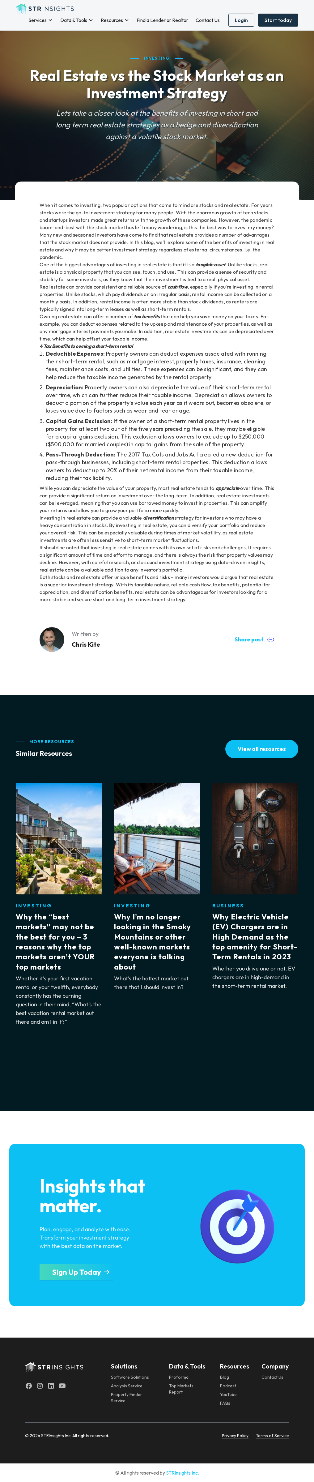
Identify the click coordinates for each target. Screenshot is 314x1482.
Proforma (179, 1377)
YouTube (228, 1394)
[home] (45, 9)
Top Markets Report (181, 1389)
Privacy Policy (235, 1435)
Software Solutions (130, 1377)
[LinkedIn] (51, 1386)
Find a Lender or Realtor (162, 20)
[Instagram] (40, 1386)
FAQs (225, 1403)
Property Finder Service (126, 1397)
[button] (41, 20)
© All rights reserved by (157, 1473)
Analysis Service (126, 1386)
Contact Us (208, 20)
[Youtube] (62, 1386)
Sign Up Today (76, 1272)
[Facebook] (28, 1386)
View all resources (262, 748)
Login (241, 20)
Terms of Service (272, 1435)
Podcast (228, 1386)
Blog (224, 1377)
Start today (278, 20)
